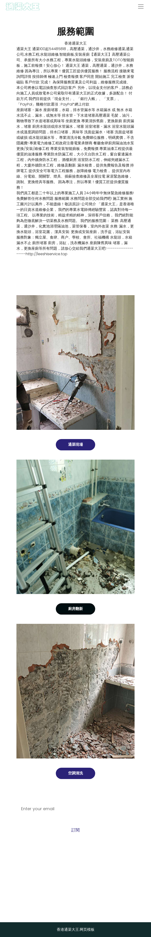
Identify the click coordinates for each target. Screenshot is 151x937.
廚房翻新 (75, 608)
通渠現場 (75, 444)
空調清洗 (75, 773)
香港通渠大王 (75, 43)
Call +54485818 (76, 866)
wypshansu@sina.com (75, 884)
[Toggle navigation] (140, 6)
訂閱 (75, 830)
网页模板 (87, 929)
